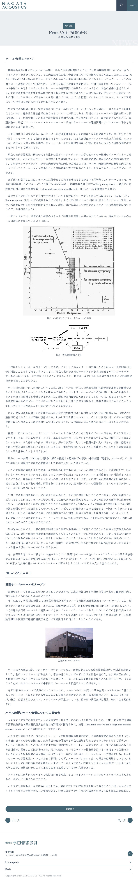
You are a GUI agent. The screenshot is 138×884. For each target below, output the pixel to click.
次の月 (125, 820)
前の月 (12, 820)
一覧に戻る (69, 808)
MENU (132, 5)
